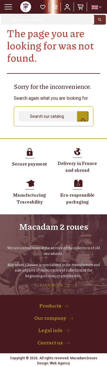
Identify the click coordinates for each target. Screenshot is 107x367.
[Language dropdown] (96, 7)
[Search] (47, 20)
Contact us (50, 342)
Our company (50, 318)
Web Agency (60, 363)
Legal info (50, 330)
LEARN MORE (50, 285)
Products (50, 305)
